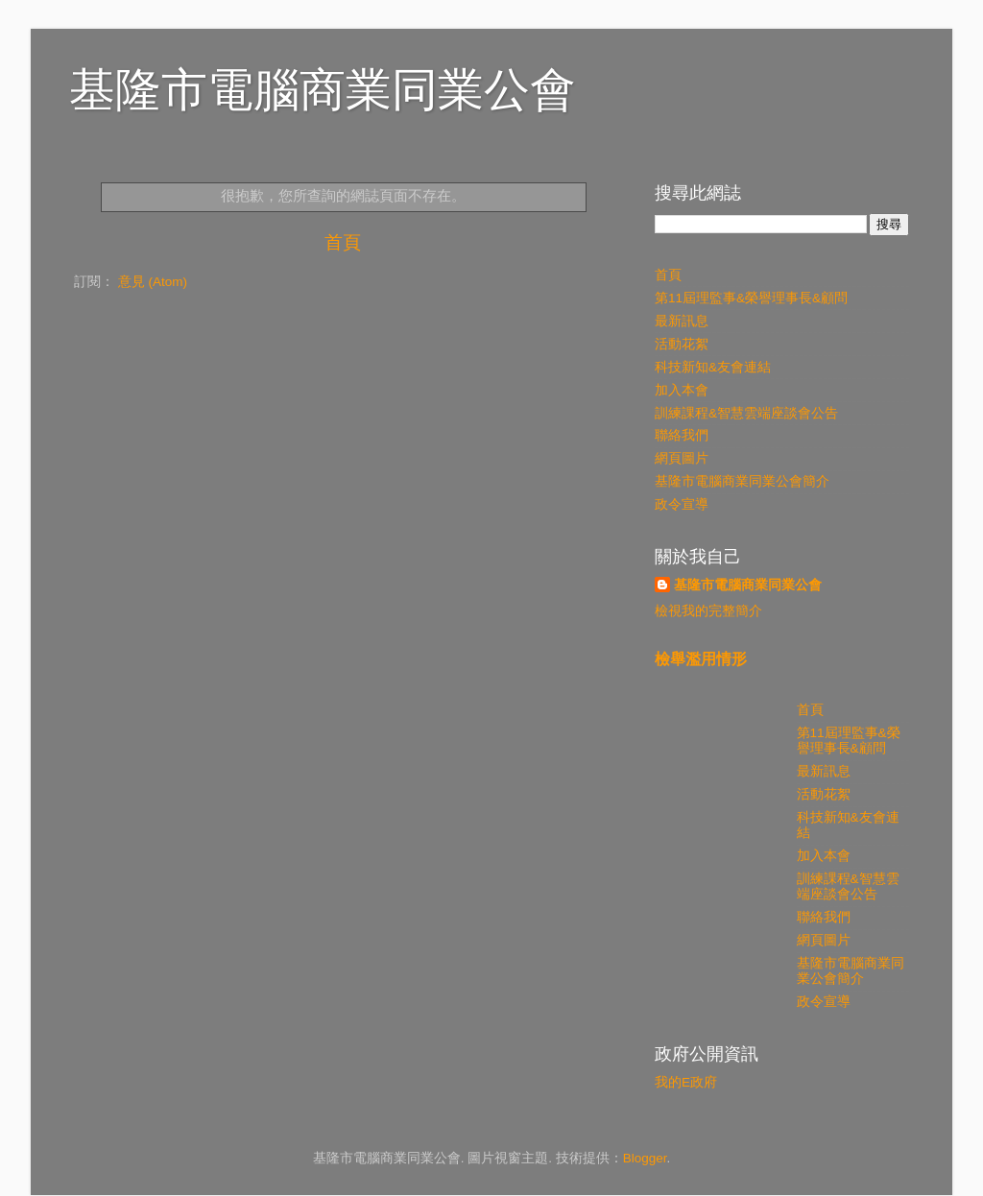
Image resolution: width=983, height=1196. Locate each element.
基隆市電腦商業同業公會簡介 (742, 481)
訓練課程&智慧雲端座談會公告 (746, 413)
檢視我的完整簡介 (708, 611)
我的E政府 (686, 1082)
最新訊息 (681, 321)
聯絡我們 (681, 435)
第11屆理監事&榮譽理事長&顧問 (751, 298)
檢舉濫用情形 (701, 659)
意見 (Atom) (152, 282)
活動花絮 (681, 344)
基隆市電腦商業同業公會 (322, 89)
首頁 (342, 242)
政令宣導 (681, 504)
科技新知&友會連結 (713, 367)
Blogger (645, 1158)
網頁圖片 (681, 458)
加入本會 (681, 390)
